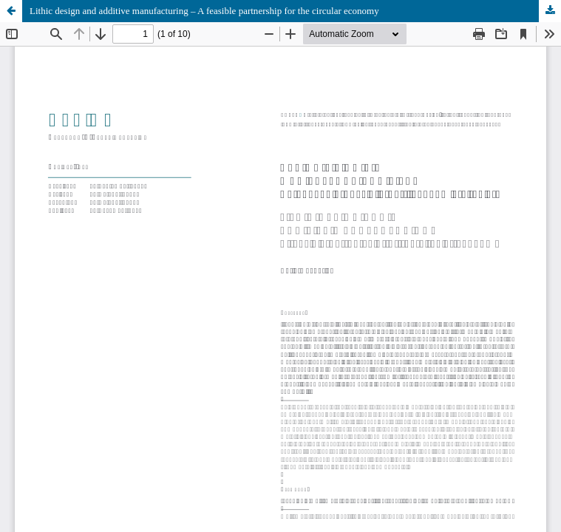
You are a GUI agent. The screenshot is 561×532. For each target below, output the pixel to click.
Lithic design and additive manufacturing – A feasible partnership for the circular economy (204, 10)
